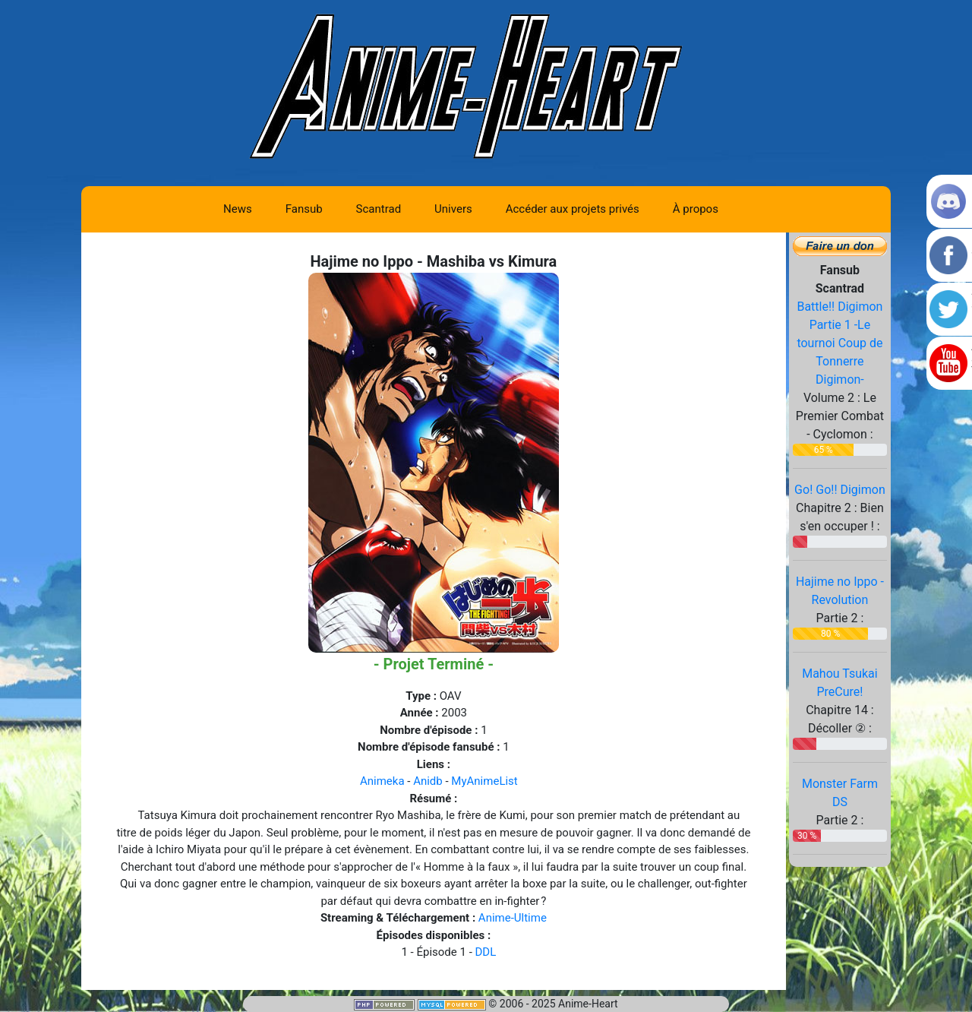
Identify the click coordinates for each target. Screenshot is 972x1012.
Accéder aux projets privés (572, 209)
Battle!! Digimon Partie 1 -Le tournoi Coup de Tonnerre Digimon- (839, 343)
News (237, 209)
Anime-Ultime (512, 918)
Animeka (382, 781)
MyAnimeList (484, 781)
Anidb (428, 781)
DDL (486, 952)
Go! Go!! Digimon (839, 489)
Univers (453, 209)
